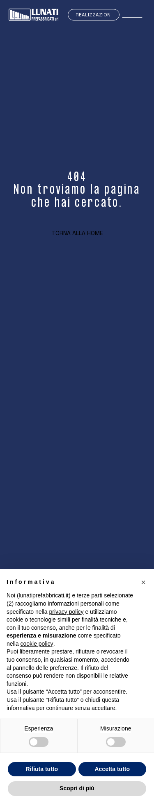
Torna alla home (77, 233)
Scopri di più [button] (77, 788)
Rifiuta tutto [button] (41, 769)
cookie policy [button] (36, 643)
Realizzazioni (94, 14)
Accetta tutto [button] (112, 769)
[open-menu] (132, 14)
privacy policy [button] (66, 611)
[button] (143, 582)
